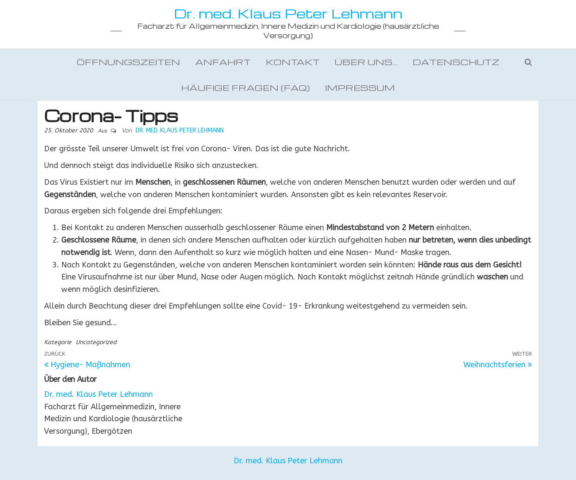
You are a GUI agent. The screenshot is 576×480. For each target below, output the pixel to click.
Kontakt (293, 61)
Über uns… (366, 61)
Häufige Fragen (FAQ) (245, 87)
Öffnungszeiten (128, 61)
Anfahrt (223, 61)
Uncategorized (96, 342)
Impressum (360, 87)
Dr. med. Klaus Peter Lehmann (288, 13)
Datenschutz (456, 61)
